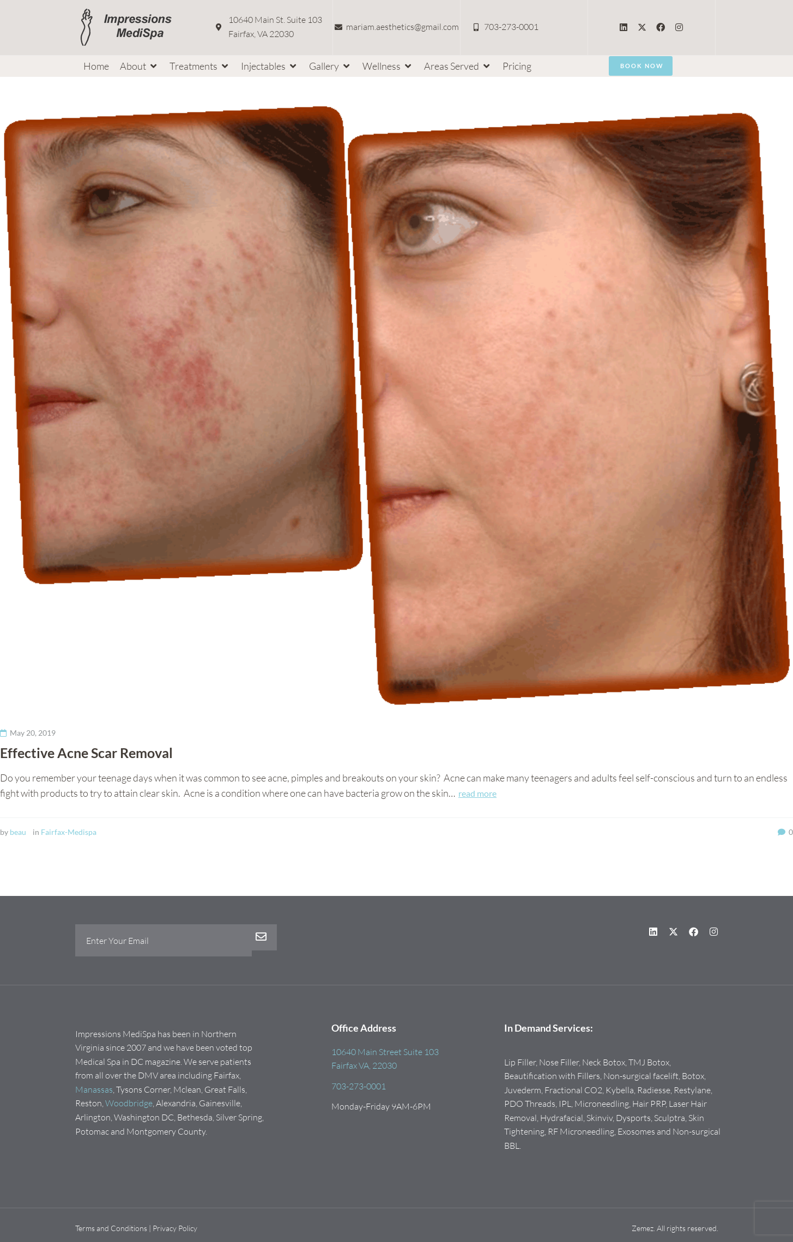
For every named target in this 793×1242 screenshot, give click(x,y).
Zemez (642, 1228)
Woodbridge (129, 1103)
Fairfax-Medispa (68, 832)
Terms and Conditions (111, 1228)
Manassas (94, 1089)
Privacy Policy (175, 1228)
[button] (139, 66)
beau (18, 832)
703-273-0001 (358, 1086)
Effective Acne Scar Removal (90, 752)
